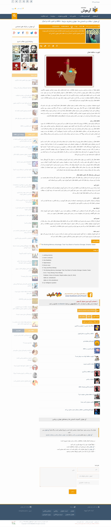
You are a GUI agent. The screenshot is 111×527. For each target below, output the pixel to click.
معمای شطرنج (49, 435)
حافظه (89, 317)
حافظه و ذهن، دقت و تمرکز (51, 21)
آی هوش (95, 16)
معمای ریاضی (58, 435)
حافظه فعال (82, 317)
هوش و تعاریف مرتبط (69, 21)
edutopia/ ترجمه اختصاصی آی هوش (86, 310)
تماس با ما (73, 16)
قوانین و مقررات (62, 16)
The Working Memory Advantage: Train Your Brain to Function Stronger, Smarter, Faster (68, 245)
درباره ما (53, 16)
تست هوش (65, 435)
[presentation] (85, 493)
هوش (78, 435)
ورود (13, 9)
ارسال (72, 492)
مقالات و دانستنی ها (85, 21)
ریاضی (74, 435)
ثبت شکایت (44, 16)
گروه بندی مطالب (84, 16)
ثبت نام (20, 9)
